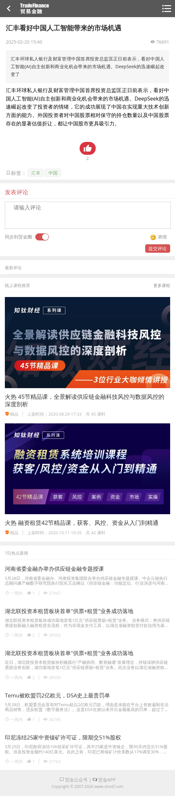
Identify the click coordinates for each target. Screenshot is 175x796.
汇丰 (35, 173)
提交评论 (157, 248)
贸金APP (104, 780)
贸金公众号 (74, 780)
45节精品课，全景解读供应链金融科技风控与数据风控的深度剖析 (84, 400)
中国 (53, 173)
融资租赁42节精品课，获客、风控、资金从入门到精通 (88, 522)
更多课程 (161, 285)
